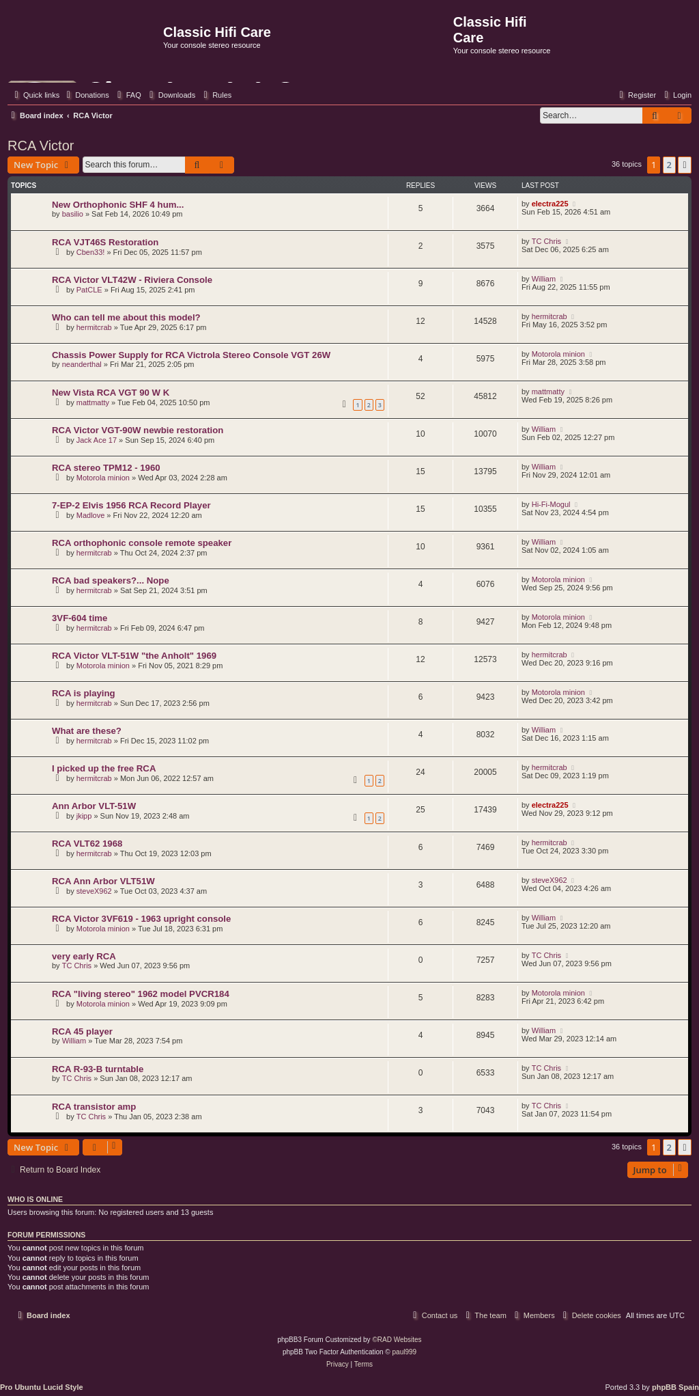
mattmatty (92, 402)
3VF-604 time (79, 618)
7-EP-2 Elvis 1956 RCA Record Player (131, 505)
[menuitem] (86, 95)
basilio (72, 214)
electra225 (550, 204)
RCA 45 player (82, 1031)
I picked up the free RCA (104, 768)
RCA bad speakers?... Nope (110, 580)
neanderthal (82, 364)
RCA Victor (41, 145)
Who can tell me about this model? (126, 317)
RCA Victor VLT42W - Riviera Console (132, 280)
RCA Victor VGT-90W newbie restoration (137, 430)
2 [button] (669, 165)
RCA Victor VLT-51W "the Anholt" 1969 (134, 656)
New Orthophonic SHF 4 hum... (118, 205)
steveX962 (94, 891)
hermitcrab (94, 327)
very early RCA (84, 956)
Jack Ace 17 (96, 440)
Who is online (35, 1199)
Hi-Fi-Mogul (551, 504)
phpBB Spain (675, 1387)
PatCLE (89, 290)
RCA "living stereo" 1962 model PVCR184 (140, 994)
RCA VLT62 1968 (87, 843)
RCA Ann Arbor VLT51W (103, 881)
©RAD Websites (396, 1339)
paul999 (405, 1352)
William (544, 279)
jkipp (84, 816)
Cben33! (90, 252)
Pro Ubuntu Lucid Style (41, 1387)
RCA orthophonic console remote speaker (141, 543)
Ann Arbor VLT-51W (94, 806)
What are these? (87, 731)
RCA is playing (83, 693)
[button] (684, 164)
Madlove (90, 515)
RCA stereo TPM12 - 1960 (106, 468)
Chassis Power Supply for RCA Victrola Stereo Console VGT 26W (191, 355)
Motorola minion (558, 354)
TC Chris (546, 241)
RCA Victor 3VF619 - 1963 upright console (141, 919)
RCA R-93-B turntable (97, 1069)
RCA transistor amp (94, 1106)
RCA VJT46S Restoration (105, 242)
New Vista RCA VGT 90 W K (110, 392)
